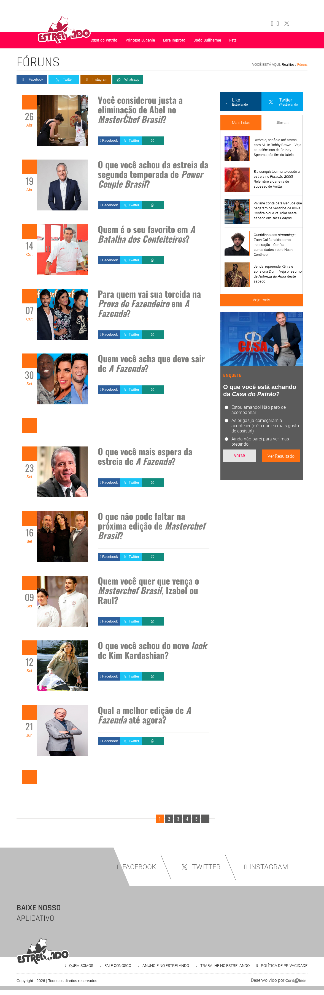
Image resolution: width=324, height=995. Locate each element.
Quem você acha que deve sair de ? (151, 363)
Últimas (282, 122)
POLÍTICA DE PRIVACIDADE (284, 965)
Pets (233, 40)
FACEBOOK (136, 867)
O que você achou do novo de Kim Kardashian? (152, 650)
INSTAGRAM (266, 867)
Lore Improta (174, 40)
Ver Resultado (281, 456)
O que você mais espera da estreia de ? (145, 456)
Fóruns (302, 65)
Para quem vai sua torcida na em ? (149, 303)
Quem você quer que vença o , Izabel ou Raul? (148, 590)
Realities (288, 65)
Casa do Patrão (104, 40)
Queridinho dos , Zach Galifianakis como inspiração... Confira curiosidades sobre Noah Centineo (275, 245)
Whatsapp (127, 80)
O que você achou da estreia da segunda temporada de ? (153, 174)
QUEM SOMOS (81, 965)
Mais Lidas (241, 122)
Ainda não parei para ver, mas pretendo (260, 441)
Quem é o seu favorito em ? (146, 233)
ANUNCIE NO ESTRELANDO (165, 965)
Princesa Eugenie (140, 40)
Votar (239, 456)
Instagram (95, 80)
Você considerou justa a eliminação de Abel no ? (140, 109)
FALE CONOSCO (117, 965)
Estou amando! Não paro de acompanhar (258, 410)
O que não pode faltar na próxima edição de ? (151, 525)
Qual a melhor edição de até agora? (144, 714)
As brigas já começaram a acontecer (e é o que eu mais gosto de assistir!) (265, 426)
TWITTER (200, 867)
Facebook (31, 80)
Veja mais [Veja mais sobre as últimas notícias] (261, 299)
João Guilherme (207, 40)
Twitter (64, 80)
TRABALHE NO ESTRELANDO (225, 965)
